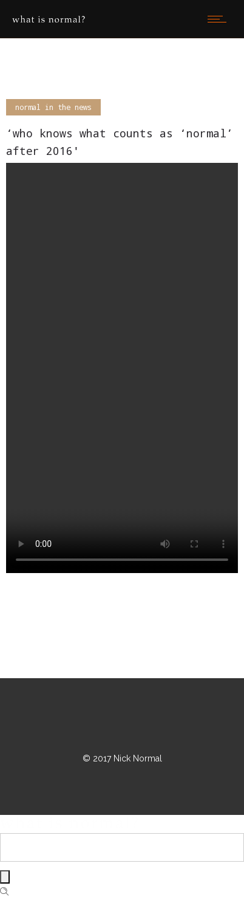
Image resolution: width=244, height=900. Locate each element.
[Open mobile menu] (220, 19)
